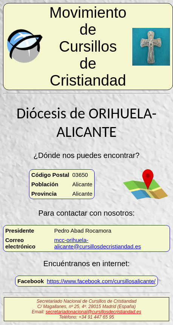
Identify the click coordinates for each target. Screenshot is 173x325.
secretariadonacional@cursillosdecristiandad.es (93, 311)
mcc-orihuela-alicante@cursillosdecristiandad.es (97, 243)
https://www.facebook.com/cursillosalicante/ (101, 281)
